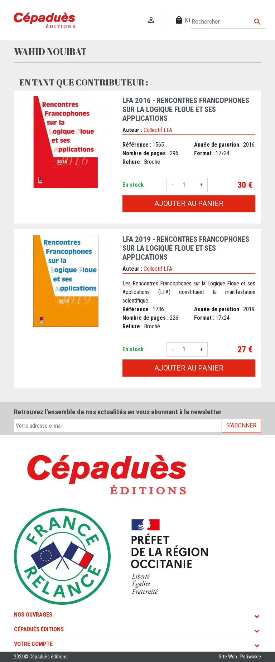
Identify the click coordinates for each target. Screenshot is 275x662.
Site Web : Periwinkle (240, 657)
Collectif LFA (158, 130)
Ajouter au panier (188, 203)
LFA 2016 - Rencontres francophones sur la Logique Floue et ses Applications (185, 109)
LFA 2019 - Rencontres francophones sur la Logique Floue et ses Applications (185, 248)
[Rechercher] (228, 22)
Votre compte (33, 644)
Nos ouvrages (33, 614)
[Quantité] (187, 185)
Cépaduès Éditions (39, 629)
